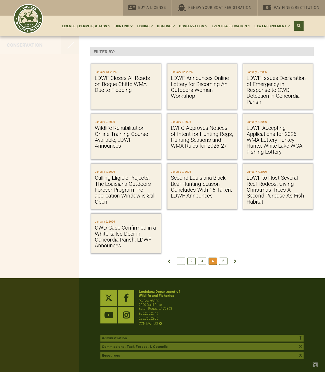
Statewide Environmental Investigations (33, 175)
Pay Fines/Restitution (291, 8)
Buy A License (147, 8)
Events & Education (229, 26)
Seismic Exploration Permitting (28, 190)
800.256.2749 (148, 313)
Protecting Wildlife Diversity (36, 119)
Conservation (191, 26)
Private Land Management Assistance (35, 78)
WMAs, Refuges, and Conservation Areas (29, 63)
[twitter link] (108, 298)
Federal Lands (22, 138)
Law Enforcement (270, 26)
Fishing (143, 26)
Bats (12, 129)
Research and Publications (36, 212)
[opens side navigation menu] (70, 45)
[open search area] (299, 26)
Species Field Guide (28, 202)
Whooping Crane (25, 110)
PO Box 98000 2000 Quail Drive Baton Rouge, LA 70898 (155, 304)
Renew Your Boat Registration (214, 8)
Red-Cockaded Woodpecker (37, 91)
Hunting (121, 26)
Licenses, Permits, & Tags (84, 26)
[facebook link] (126, 298)
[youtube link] (108, 315)
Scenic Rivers (22, 100)
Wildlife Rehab (23, 221)
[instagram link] (126, 315)
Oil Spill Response (26, 148)
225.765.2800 (148, 318)
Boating (164, 26)
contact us (148, 323)
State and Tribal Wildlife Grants (32, 160)
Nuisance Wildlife (26, 231)
